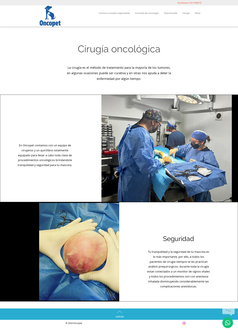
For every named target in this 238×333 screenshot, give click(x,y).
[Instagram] (184, 323)
